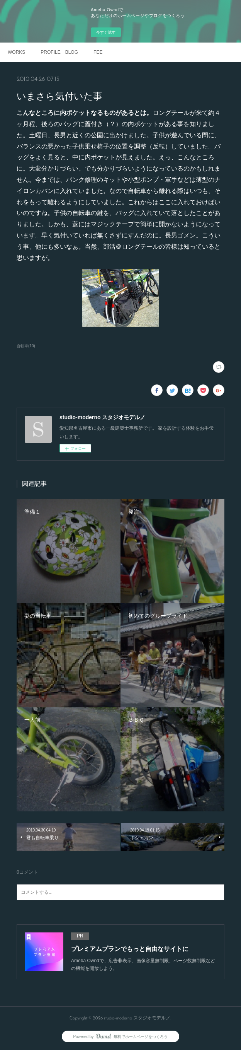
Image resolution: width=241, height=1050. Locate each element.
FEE (97, 52)
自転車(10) (26, 346)
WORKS (16, 52)
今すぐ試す (105, 32)
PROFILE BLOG (59, 52)
